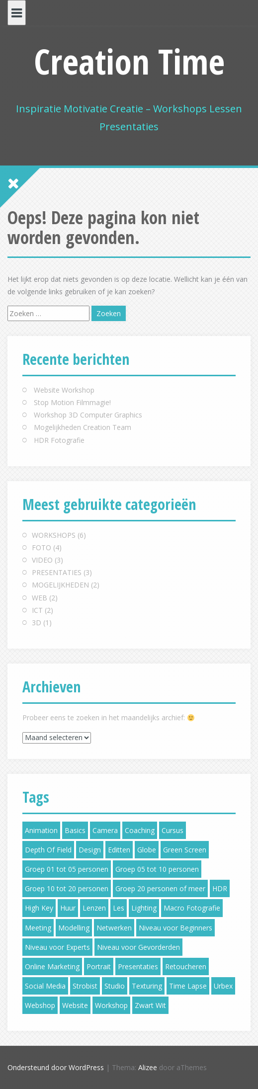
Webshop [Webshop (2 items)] (40, 1005)
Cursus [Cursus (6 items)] (172, 830)
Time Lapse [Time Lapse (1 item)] (188, 986)
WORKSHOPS (54, 535)
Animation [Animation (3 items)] (41, 830)
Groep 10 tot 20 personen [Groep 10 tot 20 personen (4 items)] (66, 888)
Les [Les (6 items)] (118, 908)
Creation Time (129, 61)
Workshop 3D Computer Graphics (88, 414)
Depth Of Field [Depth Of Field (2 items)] (48, 849)
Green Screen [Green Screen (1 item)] (184, 849)
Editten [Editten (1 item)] (119, 849)
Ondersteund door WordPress (55, 1067)
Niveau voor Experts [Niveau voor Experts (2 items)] (57, 947)
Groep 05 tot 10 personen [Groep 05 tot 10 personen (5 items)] (157, 869)
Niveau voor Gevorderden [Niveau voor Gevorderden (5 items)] (138, 947)
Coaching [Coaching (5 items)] (140, 830)
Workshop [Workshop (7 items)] (111, 1005)
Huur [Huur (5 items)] (68, 908)
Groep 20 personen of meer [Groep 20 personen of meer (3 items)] (160, 888)
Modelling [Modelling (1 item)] (73, 927)
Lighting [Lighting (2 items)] (144, 908)
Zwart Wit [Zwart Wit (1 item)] (150, 1005)
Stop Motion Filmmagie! (72, 402)
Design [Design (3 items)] (90, 849)
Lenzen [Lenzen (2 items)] (94, 908)
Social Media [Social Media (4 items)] (45, 986)
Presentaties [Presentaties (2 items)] (138, 966)
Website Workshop (64, 390)
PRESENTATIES (57, 572)
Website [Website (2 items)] (75, 1005)
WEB (39, 597)
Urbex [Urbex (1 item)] (223, 986)
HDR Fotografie (59, 440)
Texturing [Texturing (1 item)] (147, 986)
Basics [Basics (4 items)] (75, 830)
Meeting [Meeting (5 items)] (38, 927)
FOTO (41, 547)
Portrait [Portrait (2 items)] (98, 966)
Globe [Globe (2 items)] (146, 849)
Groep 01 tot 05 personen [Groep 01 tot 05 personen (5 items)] (66, 869)
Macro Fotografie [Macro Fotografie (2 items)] (192, 908)
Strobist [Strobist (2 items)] (85, 986)
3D (36, 622)
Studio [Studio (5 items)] (114, 986)
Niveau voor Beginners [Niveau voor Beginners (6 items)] (175, 927)
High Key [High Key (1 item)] (39, 908)
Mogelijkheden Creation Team (82, 427)
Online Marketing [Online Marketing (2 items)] (52, 966)
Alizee (147, 1067)
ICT (37, 610)
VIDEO (42, 560)
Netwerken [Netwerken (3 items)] (114, 927)
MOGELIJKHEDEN (60, 584)
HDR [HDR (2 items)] (219, 888)
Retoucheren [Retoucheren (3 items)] (185, 966)
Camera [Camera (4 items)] (105, 830)
